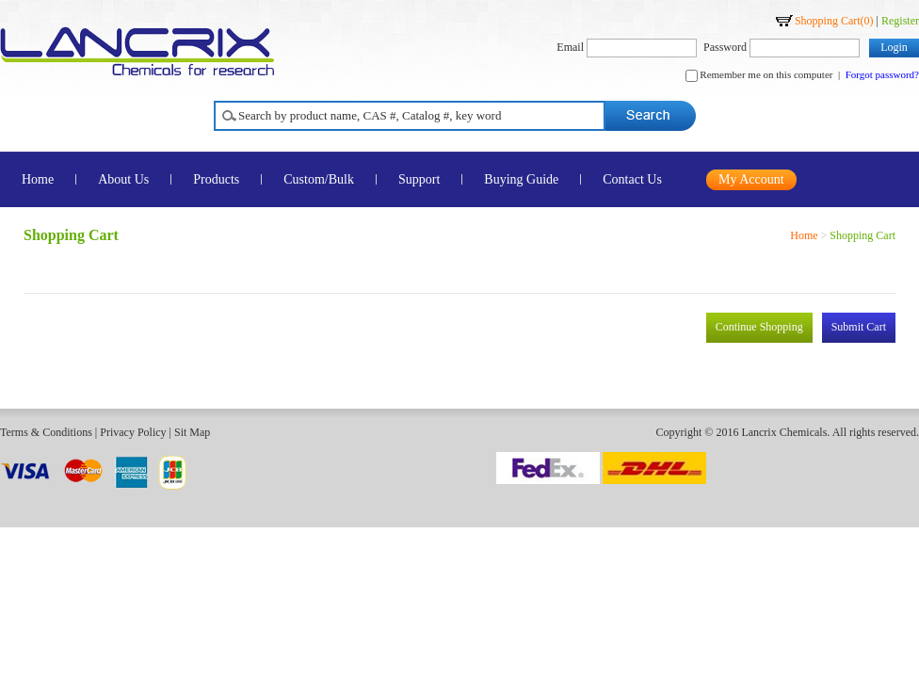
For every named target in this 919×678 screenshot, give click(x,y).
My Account (751, 179)
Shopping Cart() (834, 20)
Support (419, 179)
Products (216, 179)
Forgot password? (882, 74)
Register (900, 20)
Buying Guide (521, 179)
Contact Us (632, 179)
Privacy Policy (133, 432)
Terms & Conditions (46, 432)
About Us (123, 179)
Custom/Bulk (318, 179)
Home (803, 235)
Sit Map (192, 432)
